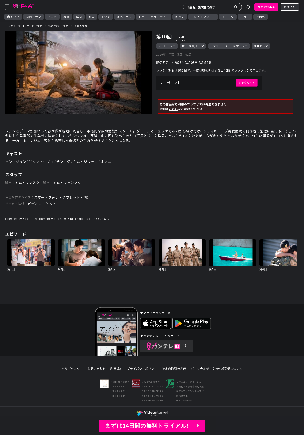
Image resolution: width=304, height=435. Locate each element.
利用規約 (116, 368)
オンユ (105, 161)
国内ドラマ (33, 17)
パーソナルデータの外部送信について (216, 368)
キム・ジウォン (85, 161)
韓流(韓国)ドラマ (193, 46)
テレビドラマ (167, 46)
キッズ (179, 17)
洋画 (79, 17)
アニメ (52, 17)
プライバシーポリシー (142, 368)
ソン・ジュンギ (17, 161)
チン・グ (63, 161)
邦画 (91, 17)
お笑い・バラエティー (153, 17)
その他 (260, 17)
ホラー (245, 17)
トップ (13, 17)
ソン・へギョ (43, 161)
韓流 (66, 17)
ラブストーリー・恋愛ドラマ (229, 46)
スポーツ (228, 17)
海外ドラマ (124, 17)
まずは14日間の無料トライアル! (152, 426)
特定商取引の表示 (174, 368)
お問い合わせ (96, 368)
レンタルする (247, 83)
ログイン (289, 7)
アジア (105, 17)
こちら (173, 109)
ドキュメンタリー (203, 17)
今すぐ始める (266, 7)
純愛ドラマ (261, 46)
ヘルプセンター (72, 368)
